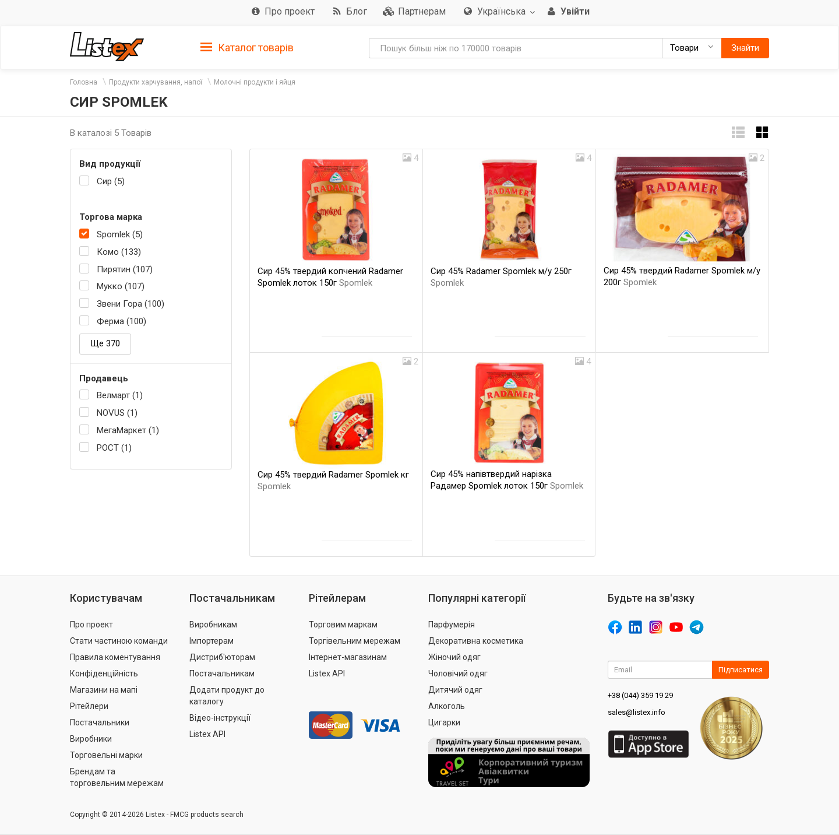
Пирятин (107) (125, 269)
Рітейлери (89, 706)
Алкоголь (446, 706)
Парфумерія (451, 624)
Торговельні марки (106, 755)
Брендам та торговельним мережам (117, 777)
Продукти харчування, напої (155, 82)
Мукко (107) (120, 286)
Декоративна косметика (475, 640)
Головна (83, 82)
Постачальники (99, 722)
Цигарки (444, 722)
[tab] (247, 47)
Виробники (91, 738)
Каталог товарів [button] (247, 47)
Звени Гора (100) (130, 304)
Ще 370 (105, 343)
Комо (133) (119, 252)
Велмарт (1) (120, 395)
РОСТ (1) (114, 448)
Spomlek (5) (120, 234)
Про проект (91, 624)
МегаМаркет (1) (128, 430)
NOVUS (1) (117, 413)
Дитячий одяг (455, 689)
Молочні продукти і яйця (254, 82)
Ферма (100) (121, 321)
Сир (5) (111, 181)
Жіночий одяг (454, 657)
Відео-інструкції (220, 717)
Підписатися (740, 669)
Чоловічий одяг (458, 673)
